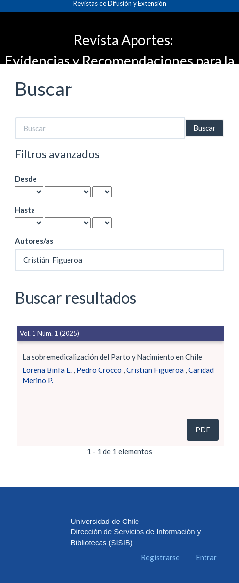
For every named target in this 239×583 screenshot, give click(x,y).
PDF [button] (202, 429)
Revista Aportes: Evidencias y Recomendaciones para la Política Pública (120, 60)
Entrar (206, 557)
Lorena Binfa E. (47, 370)
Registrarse (160, 557)
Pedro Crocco (99, 370)
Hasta (25, 209)
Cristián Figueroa (155, 370)
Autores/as (34, 240)
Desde (26, 178)
